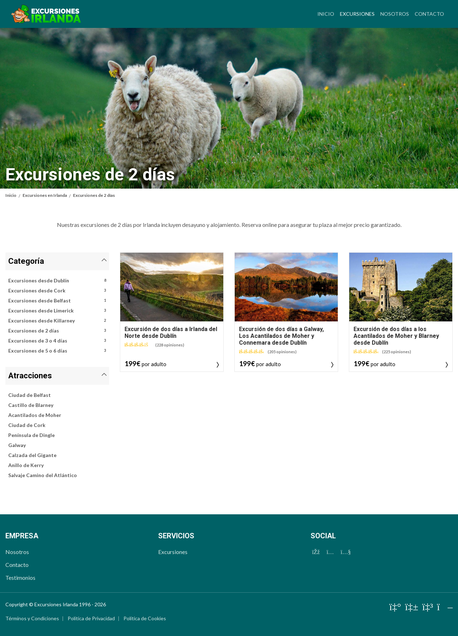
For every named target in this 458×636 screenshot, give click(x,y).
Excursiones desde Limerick (57, 311)
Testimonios (20, 577)
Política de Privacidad (91, 618)
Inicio (325, 14)
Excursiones (358, 13)
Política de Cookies (144, 618)
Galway (17, 445)
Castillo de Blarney (30, 405)
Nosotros (394, 14)
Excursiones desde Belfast (57, 301)
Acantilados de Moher (34, 415)
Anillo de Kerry (26, 465)
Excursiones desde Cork (57, 291)
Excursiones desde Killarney (57, 321)
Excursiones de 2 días (57, 331)
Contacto (429, 14)
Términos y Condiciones (32, 618)
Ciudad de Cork (26, 425)
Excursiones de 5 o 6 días (57, 351)
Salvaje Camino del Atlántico (42, 475)
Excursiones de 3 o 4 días (57, 341)
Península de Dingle (31, 435)
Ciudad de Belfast (29, 395)
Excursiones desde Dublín (57, 281)
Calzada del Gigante (32, 455)
